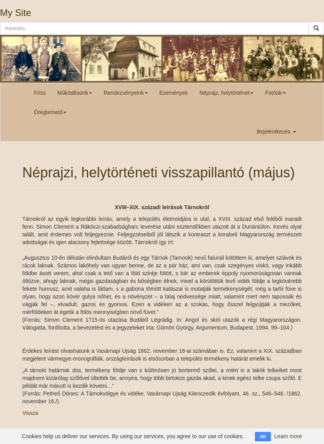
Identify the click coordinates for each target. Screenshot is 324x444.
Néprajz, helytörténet (226, 93)
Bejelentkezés (276, 131)
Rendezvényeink (126, 93)
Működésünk (74, 93)
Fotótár (275, 93)
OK (263, 436)
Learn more (288, 436)
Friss (40, 93)
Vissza (30, 413)
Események (173, 93)
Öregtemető (50, 112)
